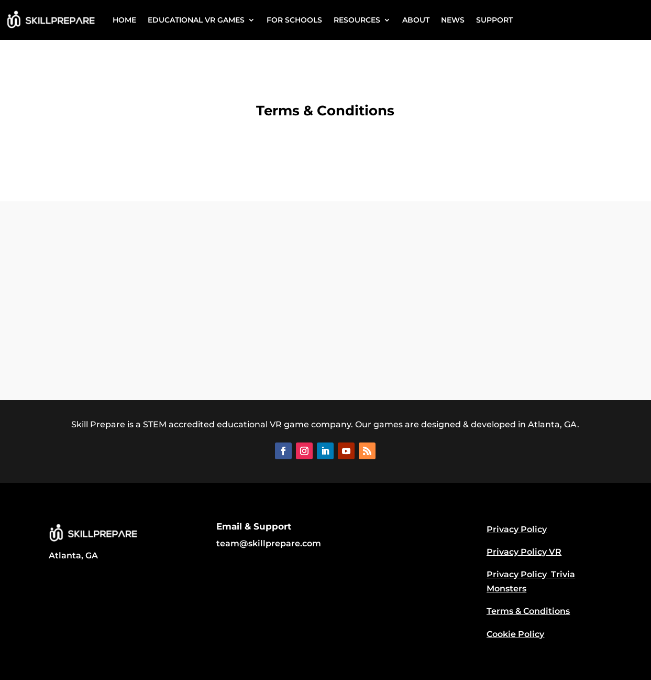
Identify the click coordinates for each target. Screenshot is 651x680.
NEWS (453, 20)
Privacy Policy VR (524, 552)
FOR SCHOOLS (294, 20)
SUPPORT (494, 20)
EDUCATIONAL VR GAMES (196, 20)
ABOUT (415, 20)
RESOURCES (357, 20)
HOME (124, 20)
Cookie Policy (515, 634)
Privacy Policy (517, 529)
